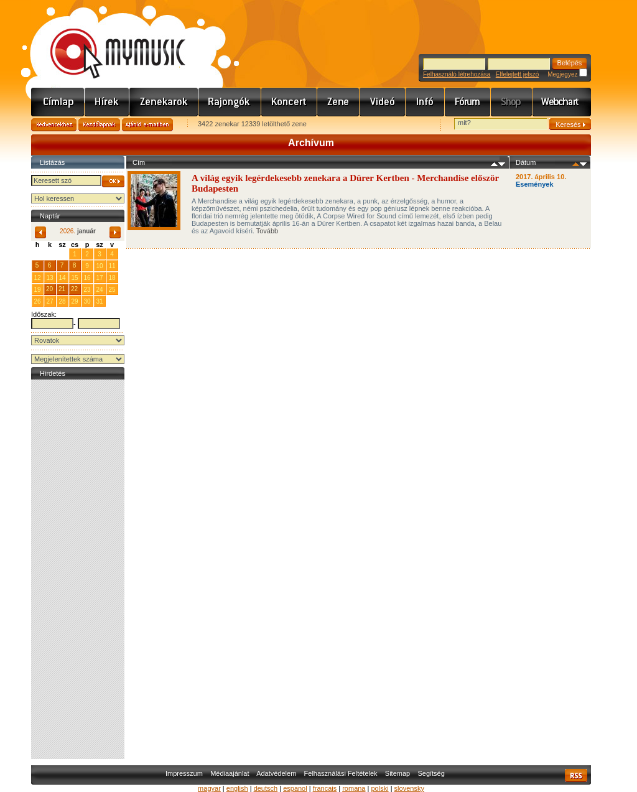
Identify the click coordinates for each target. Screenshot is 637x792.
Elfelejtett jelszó (517, 74)
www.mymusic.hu (107, 40)
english (237, 788)
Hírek (107, 102)
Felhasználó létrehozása (456, 74)
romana (353, 788)
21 (61, 289)
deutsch (266, 788)
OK (113, 181)
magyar (209, 788)
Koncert (289, 102)
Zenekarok (163, 102)
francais (325, 788)
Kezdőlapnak (99, 124)
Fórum (468, 102)
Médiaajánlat (229, 773)
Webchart (561, 102)
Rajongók (229, 102)
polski (379, 788)
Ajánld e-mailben (147, 124)
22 (74, 289)
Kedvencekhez (54, 124)
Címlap (58, 102)
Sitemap (397, 773)
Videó (383, 102)
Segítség (430, 773)
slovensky (409, 788)
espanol (295, 788)
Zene (338, 102)
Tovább (267, 231)
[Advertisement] (77, 569)
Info (425, 102)
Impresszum (184, 773)
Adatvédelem (276, 773)
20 (49, 289)
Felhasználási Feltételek (341, 773)
